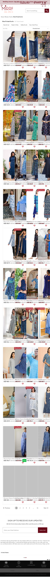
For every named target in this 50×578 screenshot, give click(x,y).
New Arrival (6, 25)
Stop (49, 559)
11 (37, 508)
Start (47, 559)
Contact (12, 570)
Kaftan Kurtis (24, 25)
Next (45, 508)
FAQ (37, 570)
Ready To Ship (14, 25)
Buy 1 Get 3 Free (34, 25)
